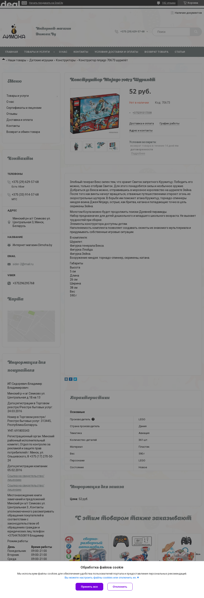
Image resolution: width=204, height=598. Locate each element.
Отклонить (120, 586)
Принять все (89, 586)
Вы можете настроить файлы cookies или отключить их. (101, 577)
